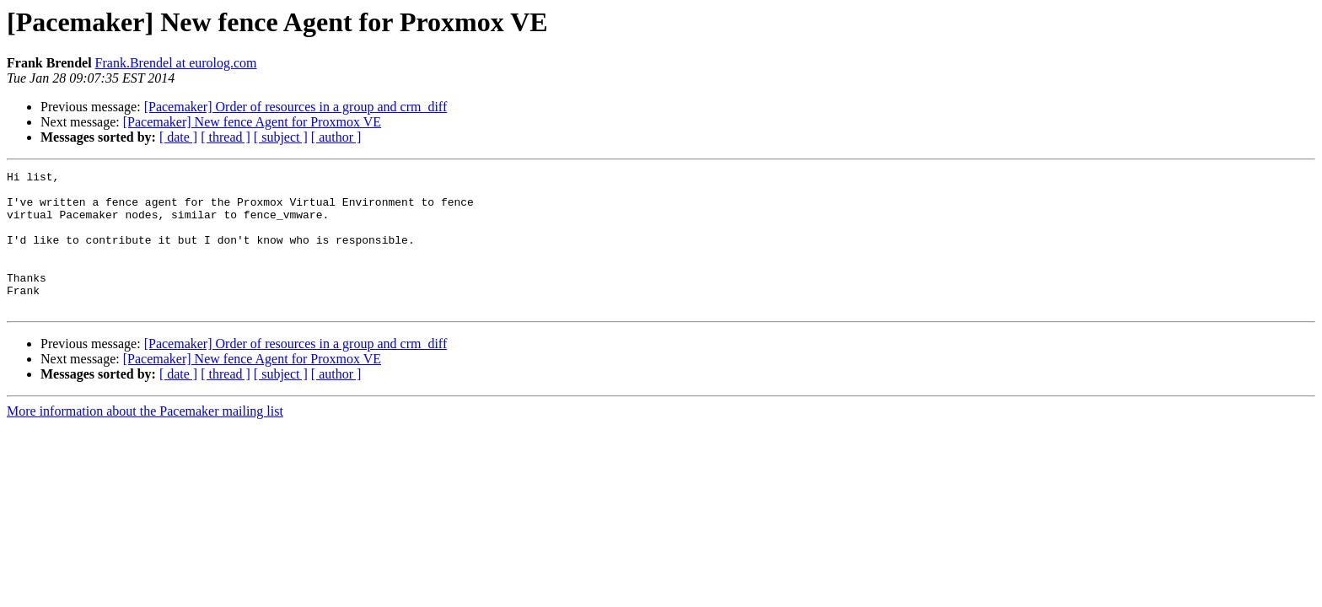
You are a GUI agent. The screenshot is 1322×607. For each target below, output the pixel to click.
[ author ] (336, 137)
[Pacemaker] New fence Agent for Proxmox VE (252, 122)
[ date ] (178, 137)
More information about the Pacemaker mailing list (145, 439)
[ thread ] (225, 137)
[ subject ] (281, 137)
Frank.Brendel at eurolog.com (176, 63)
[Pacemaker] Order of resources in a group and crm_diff (296, 106)
